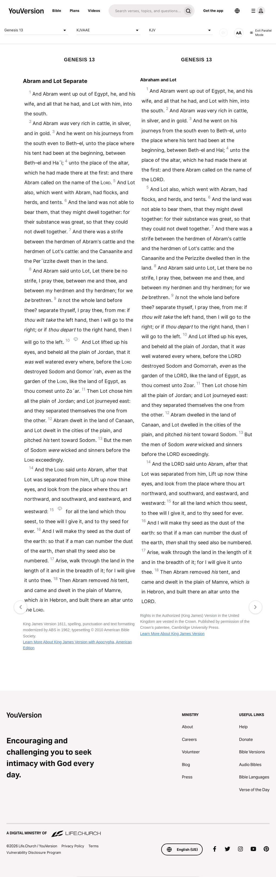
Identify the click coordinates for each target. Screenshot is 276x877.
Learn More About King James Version (172, 633)
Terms (93, 846)
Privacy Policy (72, 846)
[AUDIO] (223, 32)
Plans (74, 10)
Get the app (213, 10)
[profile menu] (257, 10)
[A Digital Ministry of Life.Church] (138, 830)
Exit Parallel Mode (261, 33)
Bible (56, 10)
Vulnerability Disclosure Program (33, 852)
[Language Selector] (237, 10)
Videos (94, 10)
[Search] (145, 10)
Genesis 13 (36, 30)
